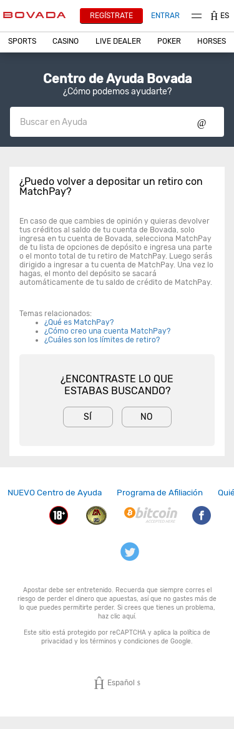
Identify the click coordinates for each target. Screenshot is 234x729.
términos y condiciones (124, 641)
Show (202, 122)
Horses (211, 41)
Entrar (165, 15)
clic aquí (122, 616)
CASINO (65, 41)
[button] (22, 41)
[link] (54, 492)
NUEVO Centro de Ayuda (54, 492)
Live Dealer (118, 41)
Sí (88, 417)
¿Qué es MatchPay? (79, 322)
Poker (169, 41)
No (146, 417)
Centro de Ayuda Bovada (117, 78)
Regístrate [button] (111, 15)
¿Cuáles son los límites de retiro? (102, 339)
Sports (22, 41)
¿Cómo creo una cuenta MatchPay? (107, 331)
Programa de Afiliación (160, 492)
